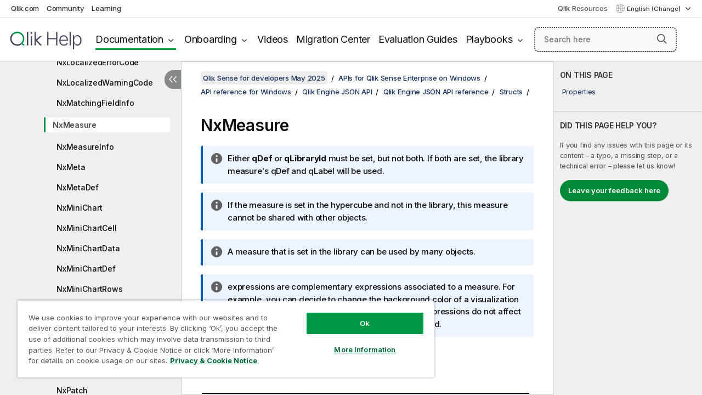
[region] (221, 334)
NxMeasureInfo (85, 146)
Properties (579, 91)
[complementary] (627, 228)
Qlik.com (25, 8)
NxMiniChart (79, 207)
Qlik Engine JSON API (337, 91)
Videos (272, 39)
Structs (511, 91)
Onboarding (210, 39)
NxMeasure (75, 124)
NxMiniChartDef (86, 268)
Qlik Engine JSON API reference (436, 91)
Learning (106, 8)
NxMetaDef (77, 187)
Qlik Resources (583, 8)
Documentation (129, 39)
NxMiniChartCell (86, 228)
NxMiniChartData (88, 248)
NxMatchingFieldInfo (95, 103)
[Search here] (605, 39)
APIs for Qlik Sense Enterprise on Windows (409, 78)
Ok (356, 315)
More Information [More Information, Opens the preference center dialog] (356, 341)
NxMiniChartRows (89, 289)
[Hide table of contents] (173, 79)
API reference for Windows (246, 91)
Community (65, 8)
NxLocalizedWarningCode (104, 82)
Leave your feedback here (614, 190)
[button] (662, 38)
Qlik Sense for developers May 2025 (264, 78)
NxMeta (71, 167)
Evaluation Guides (417, 39)
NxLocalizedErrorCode (97, 62)
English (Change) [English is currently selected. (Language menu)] (654, 9)
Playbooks (489, 39)
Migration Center (333, 39)
